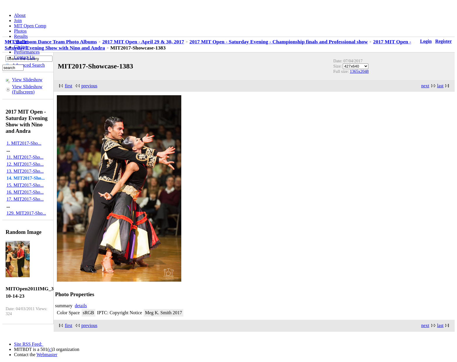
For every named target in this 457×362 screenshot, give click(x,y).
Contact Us (24, 57)
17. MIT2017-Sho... (25, 199)
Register (443, 41)
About (20, 15)
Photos (20, 31)
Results (21, 36)
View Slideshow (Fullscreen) (27, 89)
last (440, 85)
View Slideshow (27, 79)
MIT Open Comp (30, 25)
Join (18, 20)
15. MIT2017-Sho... (25, 185)
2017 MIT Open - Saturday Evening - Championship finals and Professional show (278, 42)
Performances (27, 52)
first (68, 85)
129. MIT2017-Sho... (26, 213)
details (81, 305)
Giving (20, 46)
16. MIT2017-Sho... (25, 192)
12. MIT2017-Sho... (25, 164)
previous (89, 85)
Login (426, 41)
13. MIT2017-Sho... (25, 171)
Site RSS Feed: (28, 344)
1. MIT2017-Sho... (23, 143)
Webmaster (46, 354)
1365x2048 (359, 71)
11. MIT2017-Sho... (24, 157)
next (425, 85)
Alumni (21, 41)
